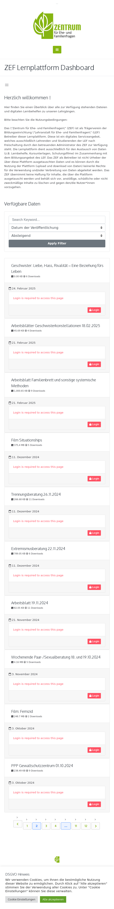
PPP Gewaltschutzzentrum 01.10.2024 (42, 765)
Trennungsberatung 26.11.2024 (36, 494)
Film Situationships (26, 440)
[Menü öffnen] (6, 84)
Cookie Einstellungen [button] (21, 899)
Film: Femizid (22, 711)
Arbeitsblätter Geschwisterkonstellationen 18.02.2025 (55, 325)
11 (76, 826)
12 (86, 826)
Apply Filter (57, 243)
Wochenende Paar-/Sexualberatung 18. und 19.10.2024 (55, 657)
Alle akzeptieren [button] (53, 899)
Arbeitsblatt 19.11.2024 (29, 602)
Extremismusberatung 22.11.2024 (38, 548)
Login (94, 309)
